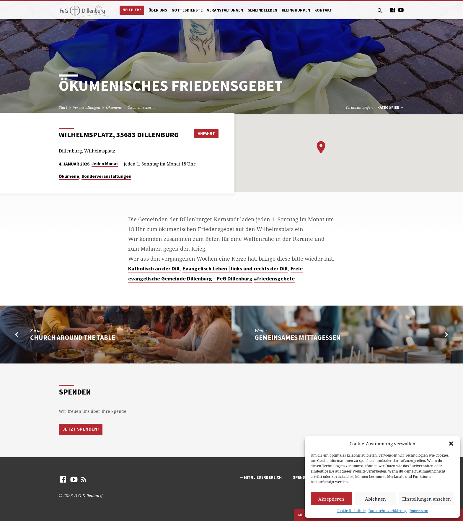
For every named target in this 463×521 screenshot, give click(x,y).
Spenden (301, 477)
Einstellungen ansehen (426, 499)
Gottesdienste (187, 10)
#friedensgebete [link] (274, 278)
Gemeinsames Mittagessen (297, 337)
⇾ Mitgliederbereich (260, 477)
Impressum (419, 510)
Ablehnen (375, 499)
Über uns (158, 10)
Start (63, 107)
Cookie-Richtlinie (351, 510)
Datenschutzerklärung (388, 510)
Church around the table (72, 337)
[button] (451, 444)
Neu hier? (132, 9)
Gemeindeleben (262, 10)
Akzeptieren (331, 499)
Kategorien (390, 107)
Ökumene (114, 107)
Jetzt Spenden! (80, 429)
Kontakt (323, 10)
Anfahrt (203, 133)
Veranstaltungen (225, 10)
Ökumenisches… (141, 107)
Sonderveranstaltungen (106, 176)
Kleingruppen (296, 10)
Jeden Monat (105, 163)
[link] (154, 268)
